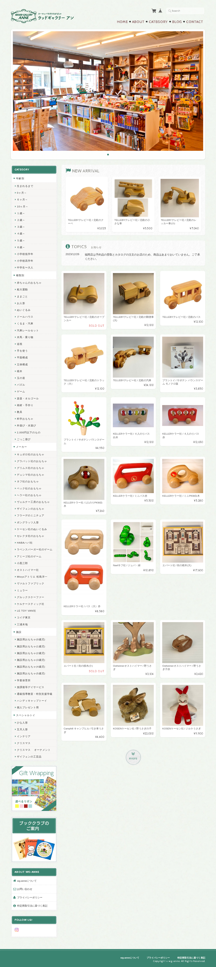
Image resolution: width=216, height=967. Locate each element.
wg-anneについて (27, 880)
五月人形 (22, 729)
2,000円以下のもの (28, 432)
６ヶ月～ (22, 199)
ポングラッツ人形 (28, 522)
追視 (19, 344)
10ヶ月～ (22, 206)
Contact (194, 22)
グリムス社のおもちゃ (30, 467)
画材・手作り (25, 405)
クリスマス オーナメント (34, 749)
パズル (21, 384)
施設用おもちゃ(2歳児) (31, 653)
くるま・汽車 (25, 323)
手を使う (22, 350)
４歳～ (21, 233)
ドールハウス (25, 316)
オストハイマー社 (28, 570)
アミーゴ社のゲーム (29, 556)
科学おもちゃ (25, 418)
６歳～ (21, 247)
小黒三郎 (22, 563)
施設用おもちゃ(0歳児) (31, 639)
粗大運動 (22, 289)
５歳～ (21, 240)
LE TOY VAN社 (26, 610)
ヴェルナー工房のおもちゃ (33, 502)
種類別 (20, 275)
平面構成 (22, 357)
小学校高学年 (25, 260)
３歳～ (21, 226)
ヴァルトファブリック (30, 583)
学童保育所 (24, 680)
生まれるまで (25, 186)
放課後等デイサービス (30, 687)
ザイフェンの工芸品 (29, 756)
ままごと (22, 296)
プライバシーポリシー (29, 897)
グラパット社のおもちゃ (32, 461)
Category (158, 22)
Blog (177, 22)
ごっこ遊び (24, 439)
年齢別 (20, 178)
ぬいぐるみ (24, 310)
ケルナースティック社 (30, 604)
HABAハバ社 (25, 542)
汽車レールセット (28, 330)
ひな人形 (22, 722)
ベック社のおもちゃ (29, 488)
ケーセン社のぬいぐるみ (32, 529)
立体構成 (22, 364)
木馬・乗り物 (25, 337)
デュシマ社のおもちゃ (30, 474)
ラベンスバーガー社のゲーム (35, 549)
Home (122, 22)
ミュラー (22, 590)
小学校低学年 (25, 254)
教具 (19, 412)
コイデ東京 (24, 617)
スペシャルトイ (25, 715)
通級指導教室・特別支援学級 (35, 693)
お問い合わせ (24, 889)
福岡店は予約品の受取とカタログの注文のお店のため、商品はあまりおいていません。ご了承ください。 (142, 256)
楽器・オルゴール (28, 398)
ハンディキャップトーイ (32, 700)
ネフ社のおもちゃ (28, 481)
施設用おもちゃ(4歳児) (31, 666)
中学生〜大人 (25, 267)
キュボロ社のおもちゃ (30, 454)
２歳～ (21, 220)
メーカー (21, 446)
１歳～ (21, 213)
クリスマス (24, 743)
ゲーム (21, 391)
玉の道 (21, 378)
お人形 (21, 303)
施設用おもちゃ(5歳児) (31, 673)
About (138, 22)
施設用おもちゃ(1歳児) (31, 646)
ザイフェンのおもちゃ (30, 508)
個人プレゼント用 (28, 707)
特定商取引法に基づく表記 (32, 905)
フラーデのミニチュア (30, 515)
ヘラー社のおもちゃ (29, 495)
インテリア (24, 736)
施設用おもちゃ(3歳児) (31, 659)
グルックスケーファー (30, 597)
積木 (19, 371)
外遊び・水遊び (26, 425)
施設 (19, 632)
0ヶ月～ (22, 192)
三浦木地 (22, 624)
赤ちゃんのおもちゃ (29, 282)
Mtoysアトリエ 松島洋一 (32, 576)
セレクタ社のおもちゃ (30, 536)
